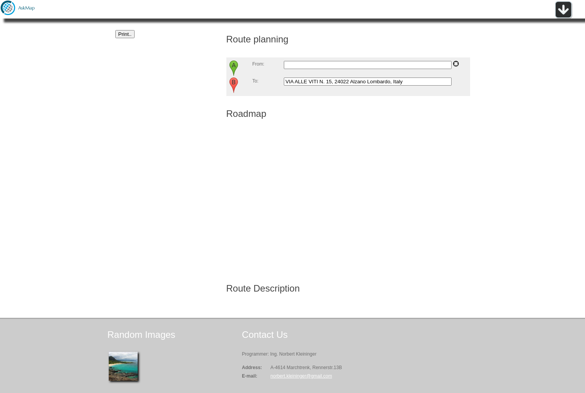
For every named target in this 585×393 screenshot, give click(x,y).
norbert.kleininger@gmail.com (301, 376)
